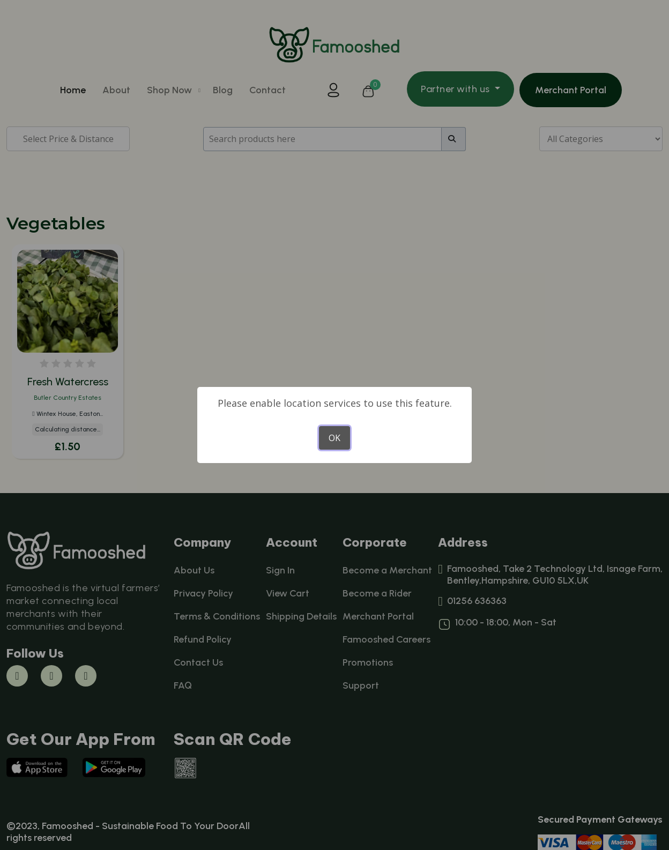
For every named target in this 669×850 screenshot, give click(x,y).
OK (334, 438)
